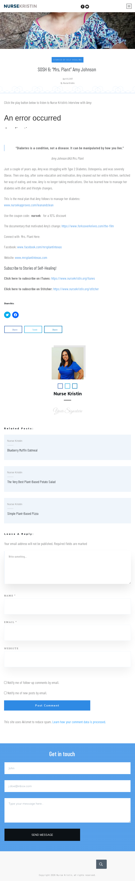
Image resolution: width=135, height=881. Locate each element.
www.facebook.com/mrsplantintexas (39, 247)
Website (11, 648)
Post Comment (47, 705)
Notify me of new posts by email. (27, 693)
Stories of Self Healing (67, 59)
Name (10, 595)
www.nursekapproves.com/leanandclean (28, 205)
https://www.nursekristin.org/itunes (73, 278)
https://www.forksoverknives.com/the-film (88, 226)
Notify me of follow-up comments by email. (33, 682)
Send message (42, 835)
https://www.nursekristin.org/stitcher (76, 289)
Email (10, 622)
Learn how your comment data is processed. (79, 722)
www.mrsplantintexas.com (31, 257)
